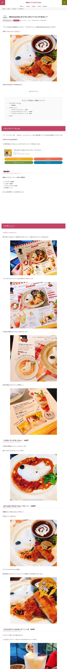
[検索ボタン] (2, 2)
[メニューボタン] (64, 2)
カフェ (29, 20)
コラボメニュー (13, 107)
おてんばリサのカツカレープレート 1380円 (22, 111)
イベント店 (24, 20)
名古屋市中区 (16, 20)
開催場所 (14, 105)
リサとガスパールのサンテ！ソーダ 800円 (22, 113)
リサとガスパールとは (15, 103)
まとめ (10, 115)
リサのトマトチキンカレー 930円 (20, 109)
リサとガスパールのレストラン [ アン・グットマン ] (27, 150)
